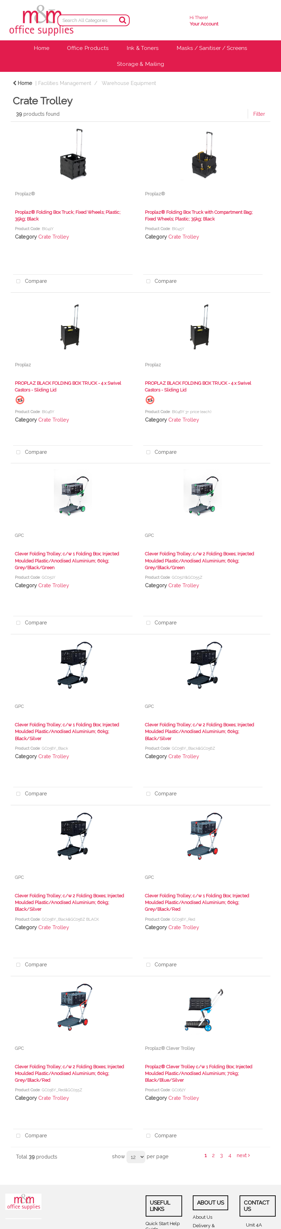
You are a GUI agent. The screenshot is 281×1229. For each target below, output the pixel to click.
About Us (202, 1217)
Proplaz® (25, 193)
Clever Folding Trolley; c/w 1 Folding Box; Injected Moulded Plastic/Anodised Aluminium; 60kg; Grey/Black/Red (197, 902)
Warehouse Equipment (129, 83)
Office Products (88, 48)
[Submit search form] (122, 20)
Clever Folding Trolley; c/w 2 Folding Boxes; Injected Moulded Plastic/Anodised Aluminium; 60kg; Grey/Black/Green (199, 560)
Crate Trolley (53, 237)
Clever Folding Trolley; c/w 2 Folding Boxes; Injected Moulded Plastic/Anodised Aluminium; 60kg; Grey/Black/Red (69, 1073)
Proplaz (23, 364)
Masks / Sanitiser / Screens (211, 48)
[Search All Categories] (93, 20)
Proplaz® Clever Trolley (170, 1048)
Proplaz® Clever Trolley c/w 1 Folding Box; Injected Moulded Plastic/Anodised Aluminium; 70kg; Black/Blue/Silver (198, 1073)
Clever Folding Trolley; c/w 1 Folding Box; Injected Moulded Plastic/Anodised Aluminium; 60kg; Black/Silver (67, 731)
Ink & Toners (143, 48)
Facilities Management (64, 83)
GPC (19, 535)
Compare (30, 281)
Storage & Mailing (140, 64)
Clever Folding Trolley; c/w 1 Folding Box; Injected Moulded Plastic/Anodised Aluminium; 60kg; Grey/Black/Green (67, 560)
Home (41, 48)
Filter (259, 114)
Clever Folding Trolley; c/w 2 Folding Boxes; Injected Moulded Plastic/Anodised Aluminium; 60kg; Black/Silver (199, 731)
